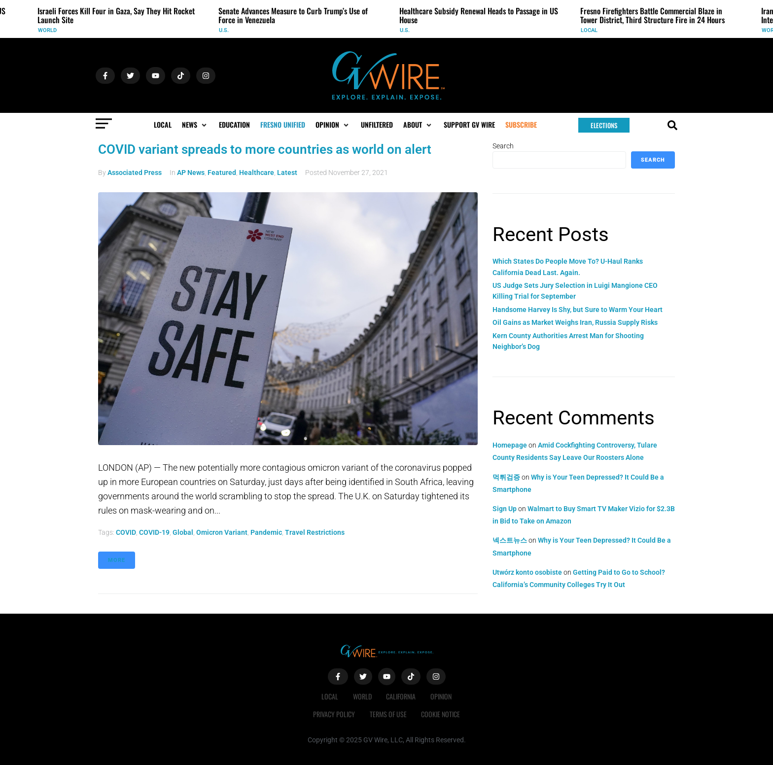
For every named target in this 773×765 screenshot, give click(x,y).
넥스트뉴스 (509, 540)
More (116, 560)
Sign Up (504, 509)
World (47, 30)
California (401, 696)
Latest (287, 172)
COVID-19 (154, 532)
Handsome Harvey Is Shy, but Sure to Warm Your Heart (577, 309)
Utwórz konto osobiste (527, 572)
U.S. (224, 30)
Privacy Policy (334, 714)
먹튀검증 (506, 477)
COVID (126, 532)
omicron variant (221, 532)
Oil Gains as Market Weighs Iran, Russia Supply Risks (575, 322)
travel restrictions (315, 532)
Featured (222, 172)
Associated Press (134, 172)
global (183, 532)
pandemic (266, 532)
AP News (191, 172)
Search (503, 146)
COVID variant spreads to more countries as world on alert (264, 149)
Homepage (509, 445)
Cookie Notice (441, 714)
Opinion (441, 696)
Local (589, 30)
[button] (195, 124)
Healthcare (256, 172)
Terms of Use (388, 714)
